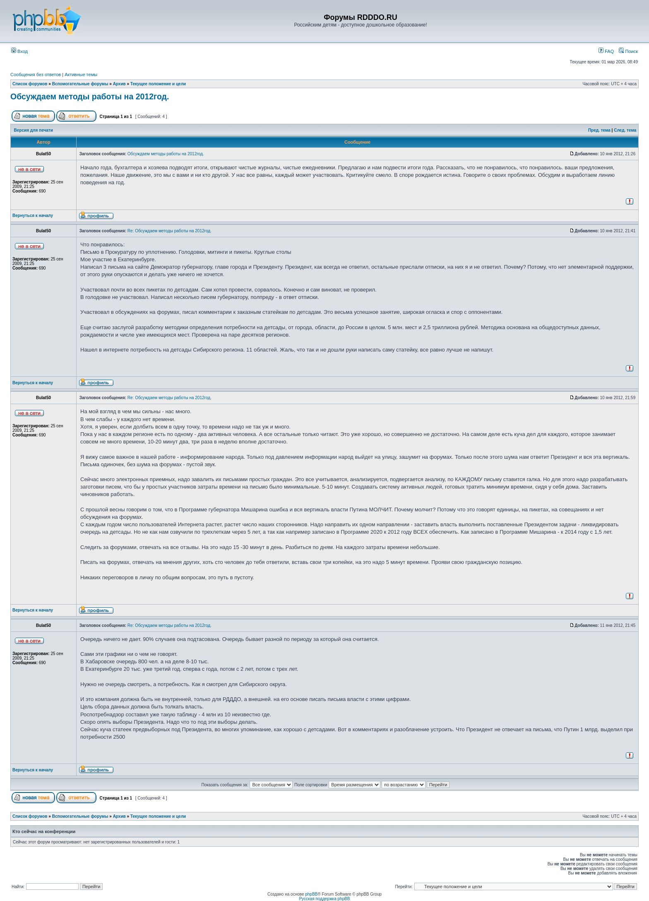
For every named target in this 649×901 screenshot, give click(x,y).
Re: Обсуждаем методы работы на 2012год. (169, 231)
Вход (19, 51)
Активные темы (81, 74)
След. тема (625, 130)
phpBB (311, 894)
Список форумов (30, 84)
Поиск (628, 51)
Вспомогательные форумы (80, 84)
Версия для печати (33, 130)
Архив (119, 84)
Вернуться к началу (32, 215)
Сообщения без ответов (35, 74)
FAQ (606, 51)
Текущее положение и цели (158, 84)
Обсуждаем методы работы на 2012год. (89, 96)
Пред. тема (599, 130)
